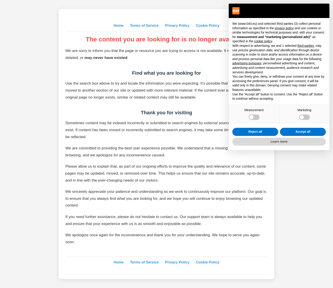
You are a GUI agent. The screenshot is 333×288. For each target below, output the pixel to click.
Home (118, 25)
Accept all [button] (302, 131)
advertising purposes (246, 63)
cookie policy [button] (263, 41)
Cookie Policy (208, 25)
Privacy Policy (177, 25)
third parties (305, 45)
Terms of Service (144, 25)
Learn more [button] (279, 141)
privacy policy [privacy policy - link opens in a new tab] (284, 28)
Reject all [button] (255, 131)
